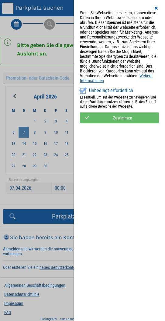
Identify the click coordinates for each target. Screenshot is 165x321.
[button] (156, 8)
